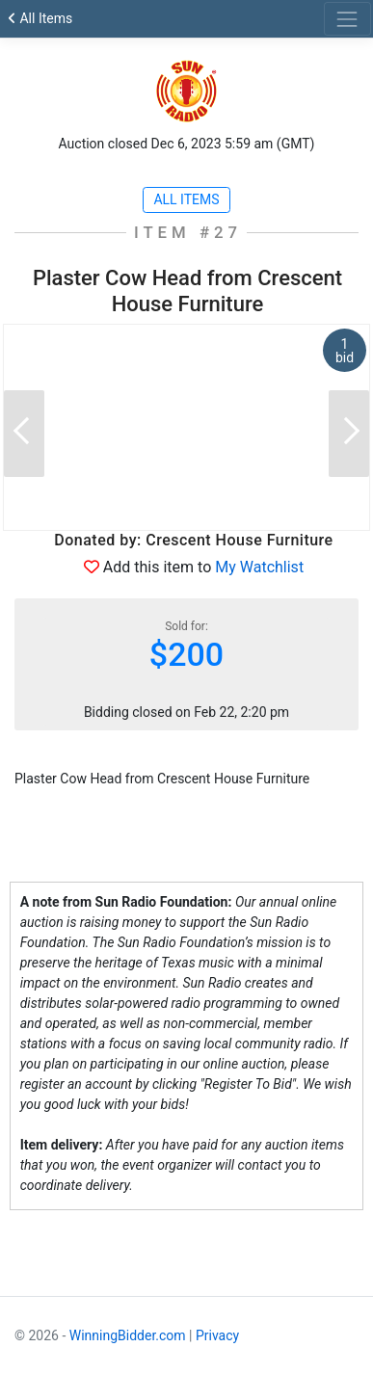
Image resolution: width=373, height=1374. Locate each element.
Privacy (217, 1335)
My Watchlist (259, 567)
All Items (40, 18)
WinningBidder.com (127, 1335)
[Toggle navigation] (347, 19)
